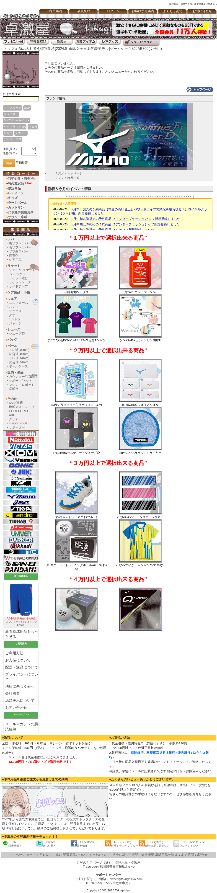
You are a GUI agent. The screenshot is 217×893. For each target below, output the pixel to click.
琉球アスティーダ (21, 407)
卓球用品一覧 (164, 855)
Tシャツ (15, 319)
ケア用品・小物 (19, 292)
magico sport (18, 423)
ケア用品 (15, 259)
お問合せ (201, 855)
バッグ (12, 339)
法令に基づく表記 (125, 855)
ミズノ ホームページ (69, 173)
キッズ (13, 198)
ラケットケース (20, 282)
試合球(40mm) (19, 354)
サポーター (17, 427)
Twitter (47, 843)
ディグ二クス (12, 139)
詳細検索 (22, 163)
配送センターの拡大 (61, 819)
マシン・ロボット (21, 385)
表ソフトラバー (20, 247)
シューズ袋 (17, 333)
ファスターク (12, 107)
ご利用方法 (14, 653)
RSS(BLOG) (121, 843)
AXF (12, 415)
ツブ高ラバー (18, 251)
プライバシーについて (21, 676)
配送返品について (75, 855)
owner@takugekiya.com (125, 879)
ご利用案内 (54, 11)
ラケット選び (18, 278)
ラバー (12, 239)
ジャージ (15, 323)
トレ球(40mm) (19, 350)
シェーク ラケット (22, 270)
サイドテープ (18, 286)
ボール (12, 346)
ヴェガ (32, 126)
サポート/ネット (20, 380)
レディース (16, 193)
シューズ (14, 329)
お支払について (18, 660)
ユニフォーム (18, 303)
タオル (13, 315)
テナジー (21, 133)
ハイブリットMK (15, 126)
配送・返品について (21, 667)
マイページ (17, 855)
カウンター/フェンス (24, 376)
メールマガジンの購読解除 (21, 726)
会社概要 (12, 693)
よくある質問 (172, 11)
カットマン (16, 207)
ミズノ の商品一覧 (67, 178)
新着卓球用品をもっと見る (21, 634)
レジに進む (54, 855)
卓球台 (13, 389)
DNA (27, 107)
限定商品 (14, 188)
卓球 (118, 862)
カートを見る (35, 855)
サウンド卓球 (17, 217)
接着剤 (13, 255)
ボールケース (18, 366)
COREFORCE (19, 411)
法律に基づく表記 (19, 686)
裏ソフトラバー (20, 243)
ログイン (113, 11)
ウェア (12, 298)
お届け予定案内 (143, 11)
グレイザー (11, 114)
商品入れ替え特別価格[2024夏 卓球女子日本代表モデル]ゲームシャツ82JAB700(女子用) (90, 49)
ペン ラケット (19, 274)
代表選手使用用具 (21, 212)
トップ (8, 49)
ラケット (14, 266)
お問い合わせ (202, 11)
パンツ (13, 307)
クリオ (13, 419)
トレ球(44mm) (19, 358)
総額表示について (19, 700)
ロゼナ (8, 133)
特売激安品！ (20, 183)
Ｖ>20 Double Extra (16, 120)
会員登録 (83, 11)
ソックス (15, 311)
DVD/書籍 (16, 403)
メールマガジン (189, 843)
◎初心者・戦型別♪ (21, 178)
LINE (12, 843)
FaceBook (82, 843)
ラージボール (17, 202)
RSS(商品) (154, 843)
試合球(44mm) (19, 362)
